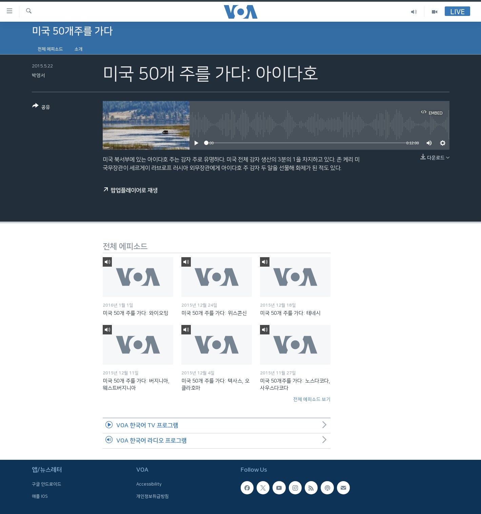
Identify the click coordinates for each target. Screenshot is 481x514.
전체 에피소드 (50, 49)
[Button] (41, 108)
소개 (79, 49)
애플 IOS (40, 496)
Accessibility (149, 484)
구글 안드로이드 (46, 484)
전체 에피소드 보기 (311, 399)
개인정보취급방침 (152, 496)
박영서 (38, 75)
